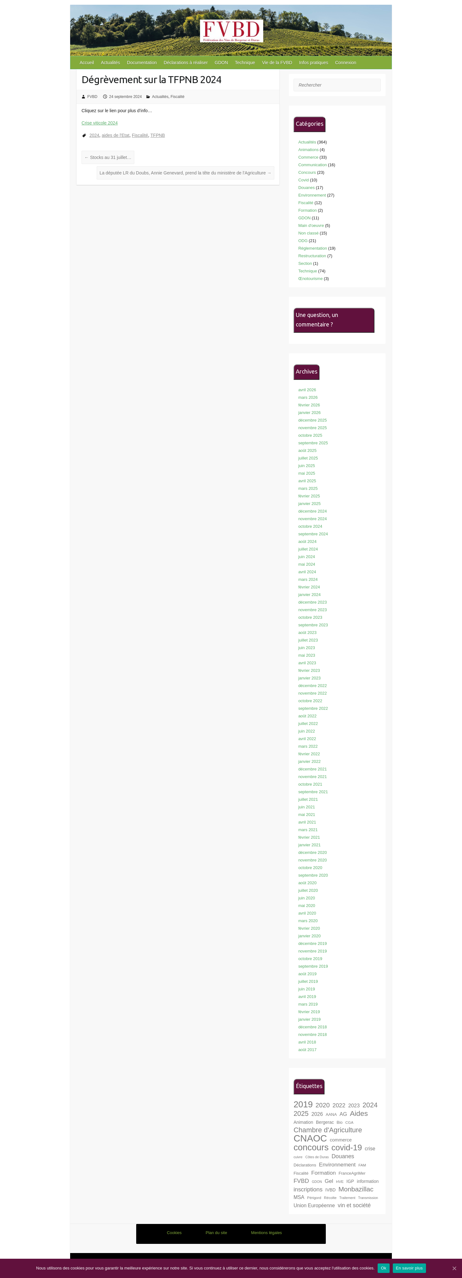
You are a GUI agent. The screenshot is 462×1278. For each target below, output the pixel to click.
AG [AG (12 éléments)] (343, 1114)
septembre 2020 (313, 875)
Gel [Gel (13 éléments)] (329, 1181)
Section (305, 263)
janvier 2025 (309, 503)
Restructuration (312, 255)
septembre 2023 (313, 625)
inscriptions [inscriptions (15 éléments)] (308, 1189)
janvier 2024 (309, 594)
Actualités (110, 62)
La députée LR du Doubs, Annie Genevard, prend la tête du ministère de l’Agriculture (185, 172)
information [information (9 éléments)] (368, 1181)
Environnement (312, 195)
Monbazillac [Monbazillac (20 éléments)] (356, 1189)
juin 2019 (306, 989)
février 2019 (309, 1011)
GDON (221, 62)
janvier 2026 (309, 412)
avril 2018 (307, 1042)
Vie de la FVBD (277, 62)
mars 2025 (308, 488)
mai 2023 (306, 655)
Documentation (142, 62)
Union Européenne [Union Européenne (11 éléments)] (314, 1205)
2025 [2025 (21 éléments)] (301, 1113)
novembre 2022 (312, 693)
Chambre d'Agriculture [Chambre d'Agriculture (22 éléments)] (328, 1130)
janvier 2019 (309, 1019)
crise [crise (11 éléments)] (370, 1148)
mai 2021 (306, 814)
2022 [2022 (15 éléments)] (338, 1105)
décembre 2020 (312, 852)
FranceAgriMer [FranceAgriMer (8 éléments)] (351, 1173)
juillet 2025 (308, 458)
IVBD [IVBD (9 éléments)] (330, 1189)
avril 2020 (307, 913)
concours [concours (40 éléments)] (311, 1147)
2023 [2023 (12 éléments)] (354, 1105)
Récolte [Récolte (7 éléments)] (330, 1198)
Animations (308, 149)
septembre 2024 (313, 534)
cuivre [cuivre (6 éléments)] (298, 1157)
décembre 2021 (312, 769)
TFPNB (157, 135)
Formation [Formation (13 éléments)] (323, 1173)
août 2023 (307, 632)
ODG (303, 240)
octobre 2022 (310, 700)
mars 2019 (308, 1004)
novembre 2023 (312, 609)
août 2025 (307, 450)
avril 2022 (307, 738)
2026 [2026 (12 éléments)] (317, 1114)
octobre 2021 (310, 784)
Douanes (306, 187)
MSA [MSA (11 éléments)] (299, 1197)
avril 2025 (307, 480)
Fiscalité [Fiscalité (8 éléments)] (301, 1173)
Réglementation (312, 248)
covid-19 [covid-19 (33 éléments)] (346, 1147)
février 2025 (309, 496)
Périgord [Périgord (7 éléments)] (314, 1198)
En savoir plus (409, 1268)
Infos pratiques (313, 62)
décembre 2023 (312, 602)
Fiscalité (178, 96)
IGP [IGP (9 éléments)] (350, 1181)
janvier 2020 (309, 936)
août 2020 (307, 882)
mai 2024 (306, 564)
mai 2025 (306, 473)
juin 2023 (306, 647)
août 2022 (307, 716)
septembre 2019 (313, 966)
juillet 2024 (308, 549)
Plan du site (216, 1232)
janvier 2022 (309, 761)
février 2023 (309, 670)
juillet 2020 (308, 890)
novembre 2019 (312, 951)
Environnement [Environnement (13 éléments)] (337, 1164)
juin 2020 (306, 898)
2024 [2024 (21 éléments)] (370, 1105)
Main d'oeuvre (311, 225)
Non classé (308, 233)
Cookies (174, 1232)
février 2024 (309, 587)
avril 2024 (307, 571)
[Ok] (454, 1268)
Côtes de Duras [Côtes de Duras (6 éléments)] (317, 1157)
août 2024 (307, 541)
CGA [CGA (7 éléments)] (349, 1122)
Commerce (308, 157)
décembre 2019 (312, 943)
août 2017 (307, 1049)
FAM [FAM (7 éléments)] (362, 1165)
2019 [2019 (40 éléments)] (303, 1104)
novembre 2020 (312, 860)
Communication (312, 164)
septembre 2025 (313, 443)
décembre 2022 (312, 685)
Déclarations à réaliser (186, 62)
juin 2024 (306, 556)
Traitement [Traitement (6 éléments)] (347, 1198)
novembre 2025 (312, 427)
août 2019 (307, 973)
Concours (307, 172)
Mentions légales (266, 1232)
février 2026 (309, 405)
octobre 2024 (310, 526)
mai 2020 (306, 905)
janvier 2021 (309, 845)
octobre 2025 (310, 435)
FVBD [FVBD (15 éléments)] (301, 1181)
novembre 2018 (312, 1034)
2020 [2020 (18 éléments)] (323, 1105)
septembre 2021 (313, 791)
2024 (94, 135)
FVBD (92, 96)
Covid (303, 180)
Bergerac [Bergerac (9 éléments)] (325, 1122)
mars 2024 (308, 579)
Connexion (345, 62)
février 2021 (309, 837)
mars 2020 (308, 920)
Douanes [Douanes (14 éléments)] (342, 1156)
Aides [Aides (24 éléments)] (359, 1113)
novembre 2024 (312, 518)
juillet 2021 (308, 799)
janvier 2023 (309, 678)
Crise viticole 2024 (100, 122)
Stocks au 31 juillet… (107, 157)
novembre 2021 (312, 776)
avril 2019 (307, 996)
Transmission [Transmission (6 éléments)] (368, 1198)
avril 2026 (307, 389)
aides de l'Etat (116, 135)
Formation (307, 210)
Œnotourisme (310, 278)
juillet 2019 (308, 981)
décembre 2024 (312, 511)
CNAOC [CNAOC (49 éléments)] (310, 1138)
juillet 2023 (308, 640)
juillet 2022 (308, 723)
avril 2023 (307, 662)
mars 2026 (308, 397)
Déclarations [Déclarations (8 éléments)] (305, 1165)
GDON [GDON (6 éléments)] (317, 1182)
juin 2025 (306, 465)
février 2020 (309, 928)
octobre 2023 (310, 617)
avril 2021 (307, 822)
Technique (245, 62)
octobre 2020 (310, 867)
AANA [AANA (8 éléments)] (331, 1114)
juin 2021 (306, 807)
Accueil (87, 62)
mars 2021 (308, 829)
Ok (383, 1268)
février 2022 (309, 754)
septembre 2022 (313, 708)
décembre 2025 (312, 420)
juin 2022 (306, 731)
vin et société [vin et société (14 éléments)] (354, 1205)
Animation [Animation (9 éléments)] (303, 1122)
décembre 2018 (312, 1027)
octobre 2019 (310, 958)
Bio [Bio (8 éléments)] (340, 1122)
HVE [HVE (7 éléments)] (339, 1181)
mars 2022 (308, 746)
